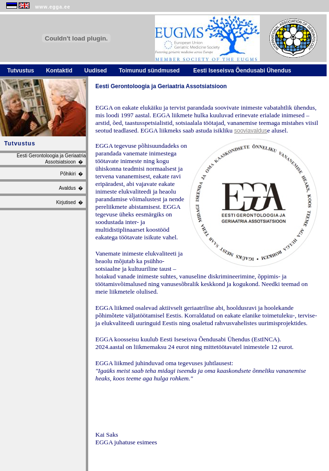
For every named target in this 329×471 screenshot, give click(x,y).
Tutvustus (20, 70)
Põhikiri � (73, 173)
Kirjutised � (71, 202)
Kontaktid (59, 70)
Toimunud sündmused (149, 70)
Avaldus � (72, 188)
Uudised (96, 70)
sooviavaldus (250, 130)
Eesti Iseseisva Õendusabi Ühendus (241, 70)
